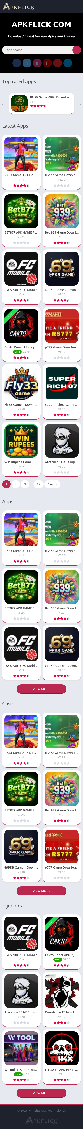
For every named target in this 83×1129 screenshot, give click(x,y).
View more (41, 689)
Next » (52, 484)
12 (38, 484)
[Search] (41, 50)
